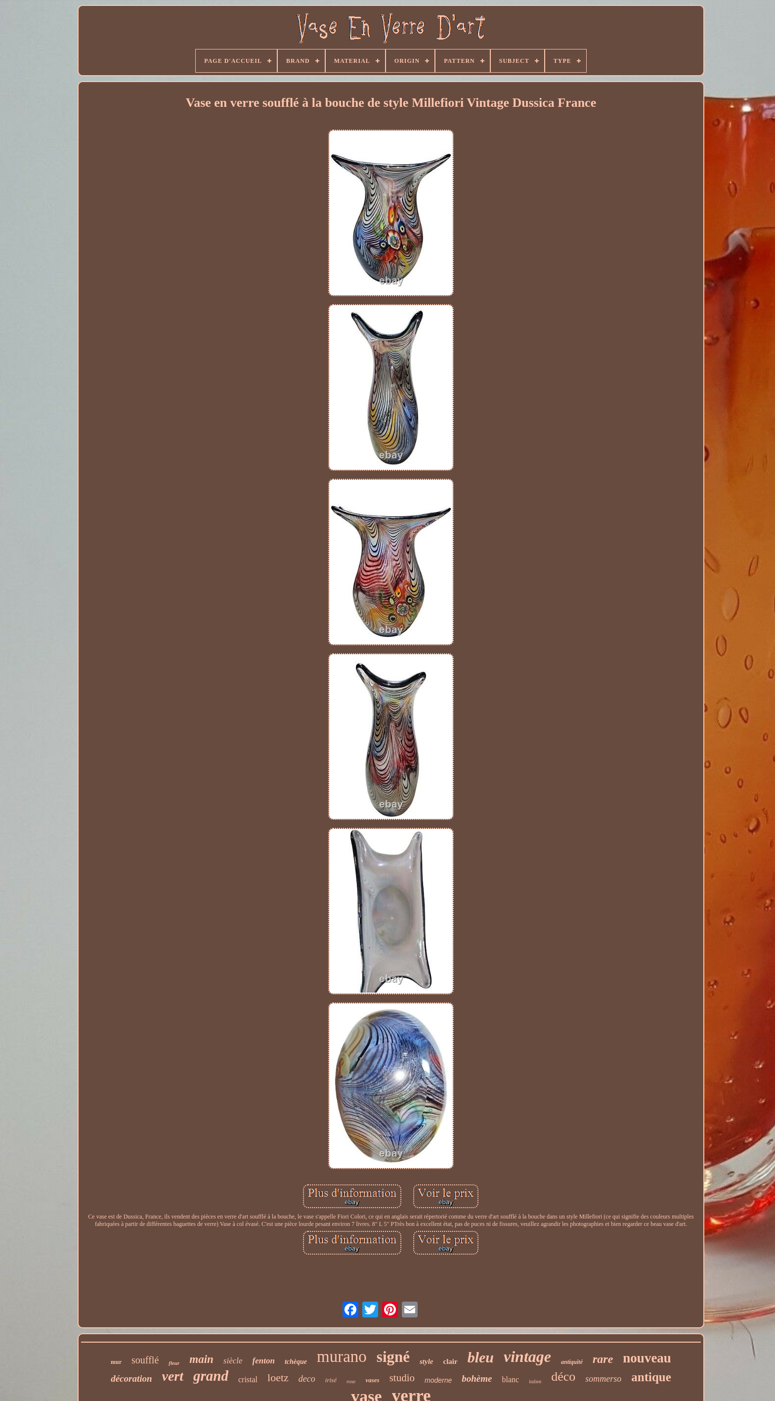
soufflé (145, 1360)
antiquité (572, 1361)
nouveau (647, 1358)
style (426, 1361)
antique (651, 1377)
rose (351, 1381)
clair (450, 1361)
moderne (438, 1380)
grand (210, 1376)
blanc (510, 1379)
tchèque (296, 1361)
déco (563, 1376)
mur (116, 1361)
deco (307, 1379)
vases (372, 1380)
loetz (278, 1377)
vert (173, 1376)
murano (342, 1356)
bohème (477, 1378)
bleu (481, 1357)
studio (402, 1378)
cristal (248, 1379)
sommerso (603, 1379)
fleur (174, 1363)
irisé (331, 1380)
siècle (233, 1360)
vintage (527, 1356)
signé (393, 1356)
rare (603, 1359)
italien (535, 1381)
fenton (264, 1360)
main (201, 1359)
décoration (131, 1378)
